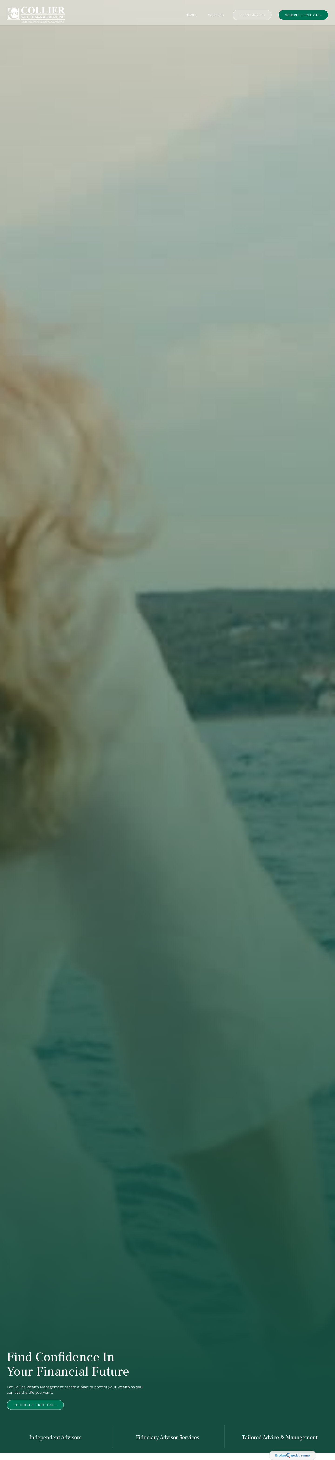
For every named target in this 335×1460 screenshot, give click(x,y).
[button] (191, 10)
